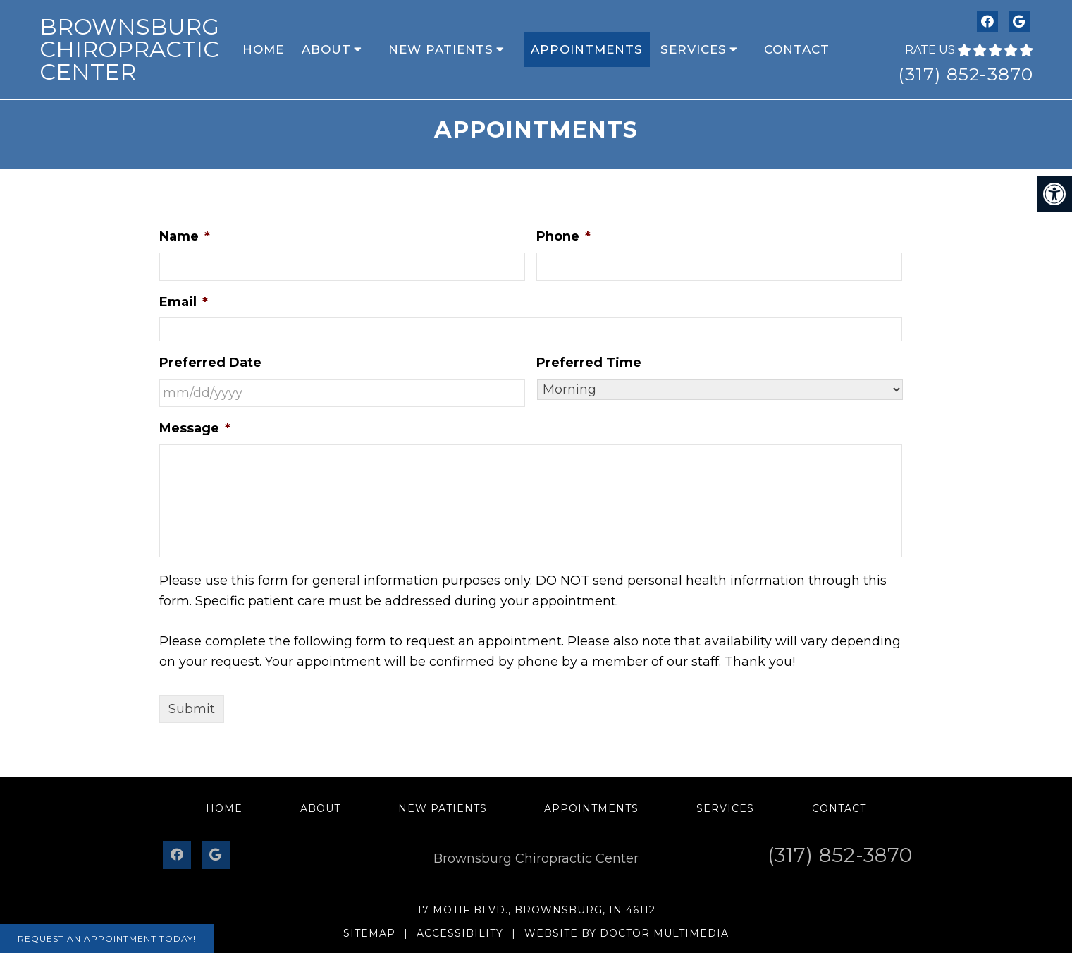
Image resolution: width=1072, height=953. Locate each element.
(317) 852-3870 (965, 74)
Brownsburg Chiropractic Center (129, 49)
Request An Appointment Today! (107, 938)
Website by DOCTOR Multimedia (626, 933)
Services (693, 49)
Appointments (587, 49)
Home (263, 49)
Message (194, 428)
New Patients (440, 49)
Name (184, 236)
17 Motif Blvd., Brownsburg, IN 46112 (536, 910)
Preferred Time (588, 362)
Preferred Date (210, 362)
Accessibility (460, 933)
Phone (563, 236)
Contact (797, 49)
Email (183, 302)
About (326, 49)
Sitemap (369, 933)
